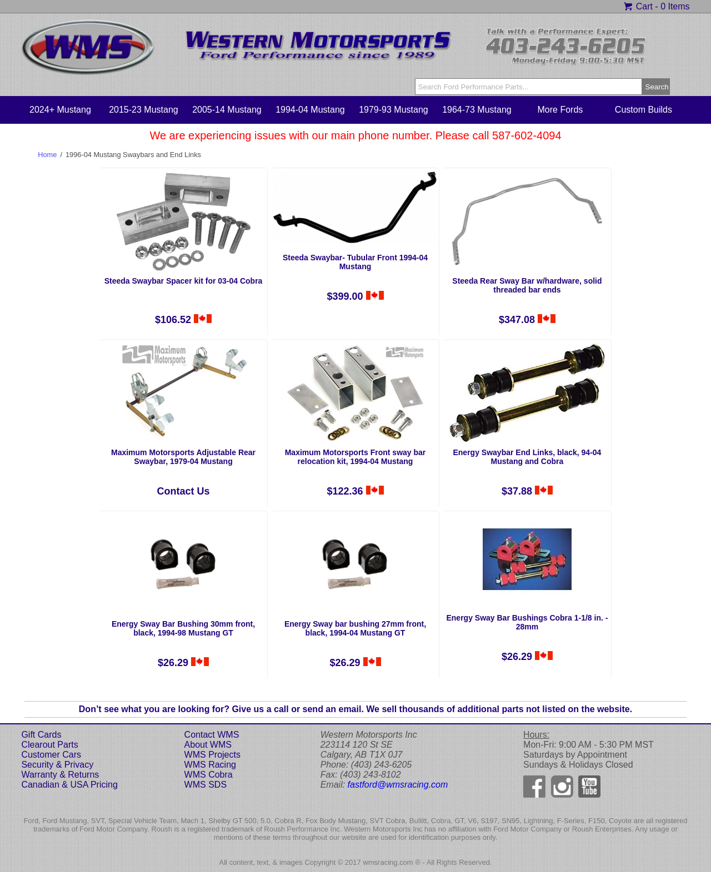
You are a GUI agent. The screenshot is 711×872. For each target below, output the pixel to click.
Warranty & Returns (60, 774)
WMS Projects (212, 754)
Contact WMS (211, 734)
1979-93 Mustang (393, 109)
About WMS (208, 744)
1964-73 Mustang (477, 109)
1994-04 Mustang (310, 109)
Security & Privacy (57, 764)
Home (47, 154)
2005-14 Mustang (227, 109)
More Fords (560, 109)
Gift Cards (41, 734)
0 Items (674, 6)
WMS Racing (210, 764)
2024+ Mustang (60, 109)
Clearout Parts (49, 744)
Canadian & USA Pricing (69, 784)
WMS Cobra (208, 774)
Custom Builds (643, 109)
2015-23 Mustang (143, 109)
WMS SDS (205, 784)
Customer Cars (51, 754)
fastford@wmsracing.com (398, 784)
